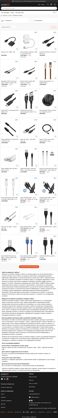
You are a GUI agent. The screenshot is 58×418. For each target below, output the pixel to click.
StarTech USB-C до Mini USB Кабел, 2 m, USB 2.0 (27, 82)
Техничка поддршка (6, 400)
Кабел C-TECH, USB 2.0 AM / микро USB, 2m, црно (46, 140)
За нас (2, 394)
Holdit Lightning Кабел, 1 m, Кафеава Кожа (46, 82)
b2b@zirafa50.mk (33, 405)
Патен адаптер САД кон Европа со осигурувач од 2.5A (47, 111)
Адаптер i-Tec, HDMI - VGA (8, 52)
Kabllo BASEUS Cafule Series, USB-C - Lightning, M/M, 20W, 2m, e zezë (9, 256)
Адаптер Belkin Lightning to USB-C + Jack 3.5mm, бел (28, 52)
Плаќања (3, 397)
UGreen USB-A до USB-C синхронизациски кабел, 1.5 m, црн (28, 111)
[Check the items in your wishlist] (47, 4)
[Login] (54, 4)
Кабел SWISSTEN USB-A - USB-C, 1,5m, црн (48, 227)
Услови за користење (6, 387)
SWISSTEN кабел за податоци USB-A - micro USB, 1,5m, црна (28, 169)
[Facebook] (2, 379)
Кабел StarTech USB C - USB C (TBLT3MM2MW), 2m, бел (28, 227)
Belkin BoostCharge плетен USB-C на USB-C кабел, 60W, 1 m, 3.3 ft (9, 198)
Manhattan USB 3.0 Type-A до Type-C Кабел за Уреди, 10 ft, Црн (9, 82)
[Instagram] (7, 379)
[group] (15, 20)
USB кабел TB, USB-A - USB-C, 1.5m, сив (9, 227)
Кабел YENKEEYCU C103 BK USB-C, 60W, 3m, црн (10, 140)
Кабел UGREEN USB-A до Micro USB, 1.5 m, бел (9, 169)
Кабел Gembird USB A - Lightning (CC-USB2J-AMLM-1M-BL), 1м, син (28, 256)
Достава (3, 404)
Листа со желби (33, 383)
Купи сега (49, 338)
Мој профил (32, 386)
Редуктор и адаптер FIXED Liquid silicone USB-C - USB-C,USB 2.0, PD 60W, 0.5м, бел (48, 169)
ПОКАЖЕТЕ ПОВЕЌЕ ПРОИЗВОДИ (29, 266)
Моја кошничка (33, 376)
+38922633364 (34, 397)
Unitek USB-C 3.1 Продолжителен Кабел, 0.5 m (9, 111)
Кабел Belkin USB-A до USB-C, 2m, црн (47, 256)
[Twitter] (5, 379)
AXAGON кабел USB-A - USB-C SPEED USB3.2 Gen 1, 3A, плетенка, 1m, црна (47, 198)
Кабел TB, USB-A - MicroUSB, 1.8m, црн (27, 140)
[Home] (1, 15)
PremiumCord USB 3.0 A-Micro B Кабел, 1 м (47, 52)
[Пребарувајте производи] (27, 8)
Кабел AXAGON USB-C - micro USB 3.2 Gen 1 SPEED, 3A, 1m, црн (29, 198)
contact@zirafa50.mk (34, 394)
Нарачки (31, 380)
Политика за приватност (7, 384)
